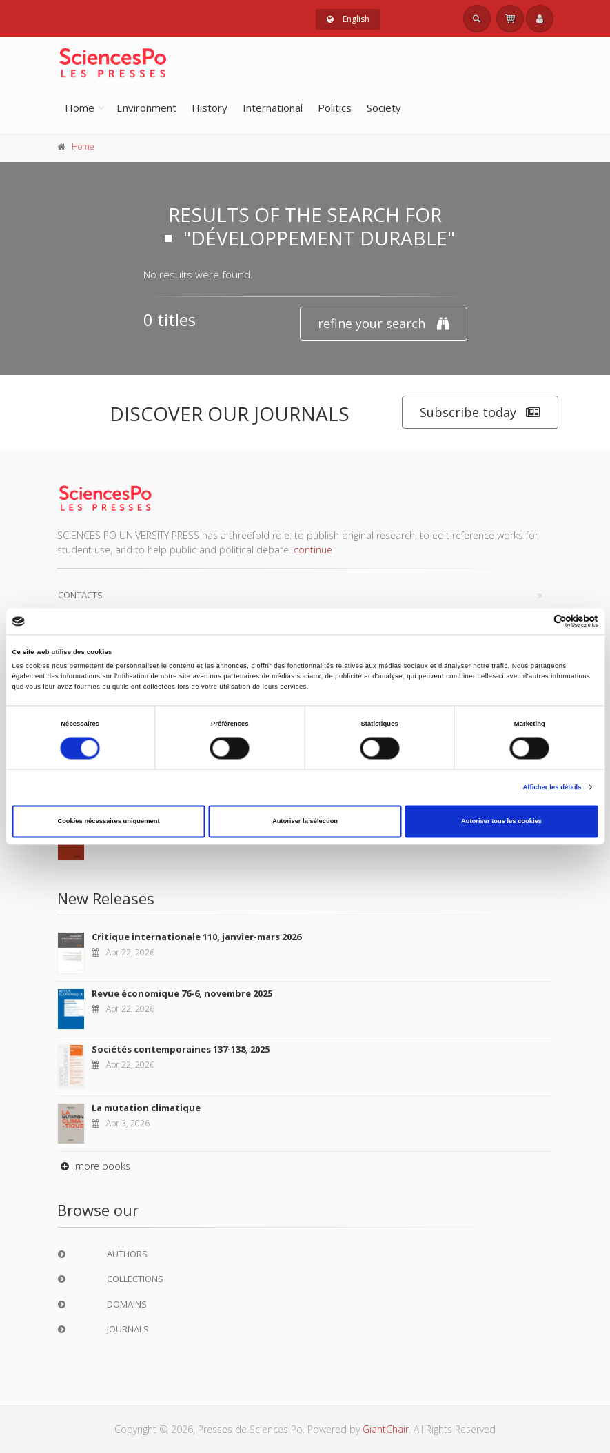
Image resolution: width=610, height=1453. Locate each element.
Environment (146, 107)
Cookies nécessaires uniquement (108, 821)
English (348, 19)
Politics (335, 107)
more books (93, 1165)
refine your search (383, 323)
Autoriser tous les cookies (501, 821)
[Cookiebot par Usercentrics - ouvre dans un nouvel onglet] (538, 621)
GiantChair (386, 1429)
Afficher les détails (551, 787)
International (273, 107)
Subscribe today (480, 412)
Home (79, 107)
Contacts (80, 595)
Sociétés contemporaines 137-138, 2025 (181, 1049)
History (209, 107)
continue (313, 549)
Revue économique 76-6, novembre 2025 (182, 993)
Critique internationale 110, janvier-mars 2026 (196, 937)
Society (384, 107)
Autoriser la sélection (305, 821)
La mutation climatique (146, 1107)
